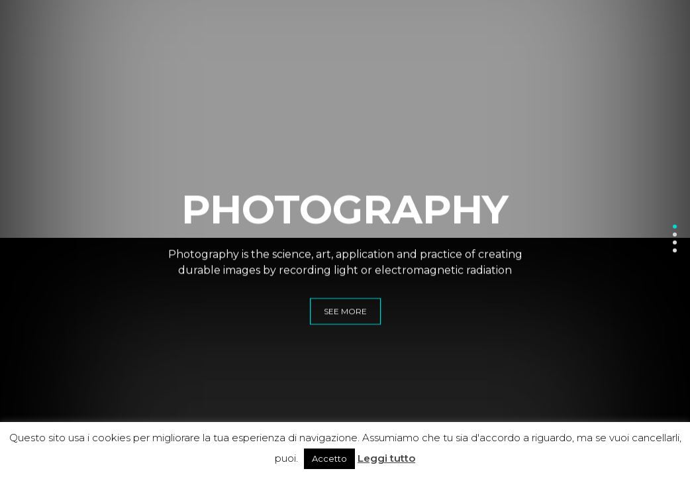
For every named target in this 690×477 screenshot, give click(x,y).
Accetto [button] (329, 458)
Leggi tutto (386, 458)
